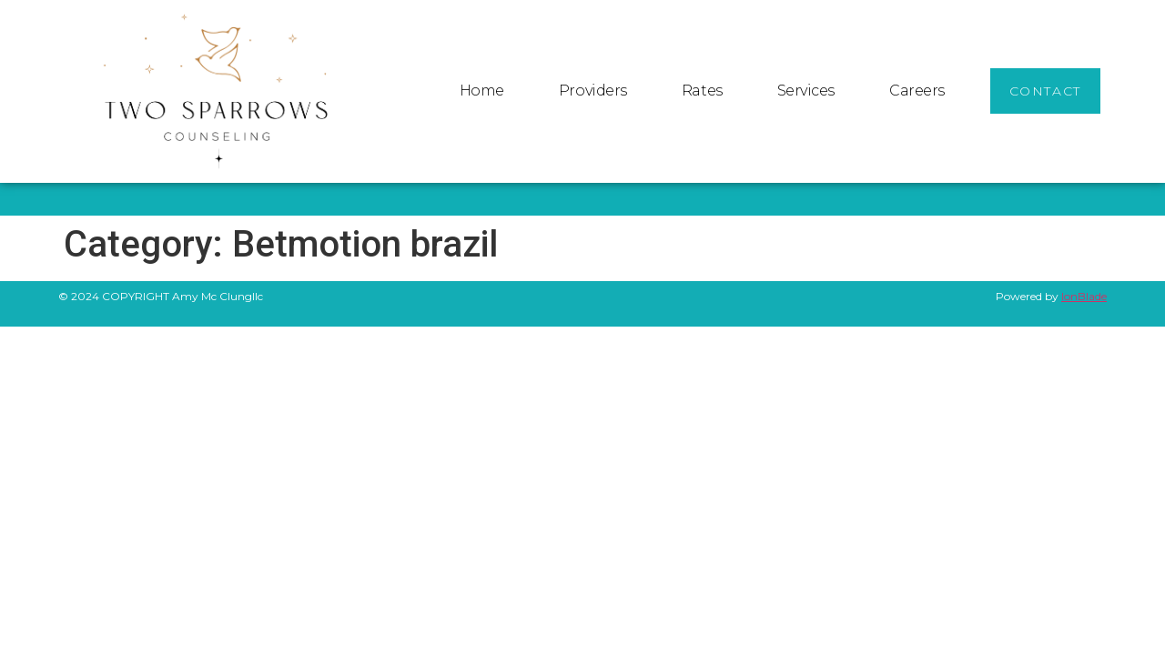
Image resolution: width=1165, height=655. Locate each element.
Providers (593, 90)
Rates (702, 90)
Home (482, 90)
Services (806, 90)
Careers (917, 90)
